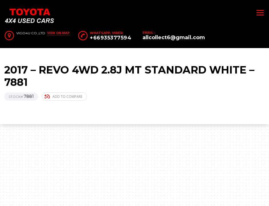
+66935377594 (110, 38)
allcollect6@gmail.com (174, 37)
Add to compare (63, 96)
